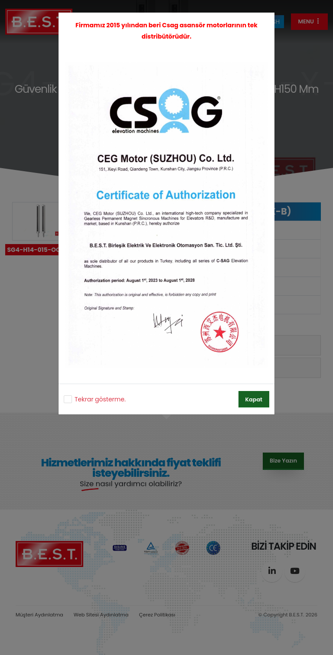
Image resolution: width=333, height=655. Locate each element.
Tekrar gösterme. (100, 399)
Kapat (253, 399)
